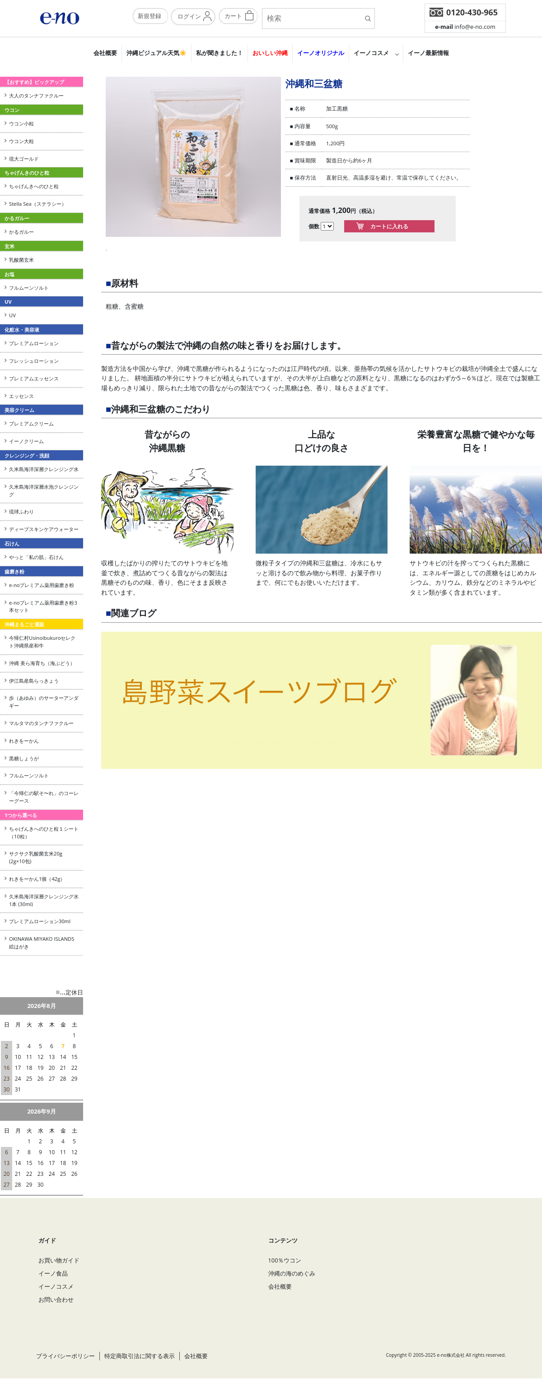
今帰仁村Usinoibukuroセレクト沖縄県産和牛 (42, 641)
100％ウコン (285, 1260)
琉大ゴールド (24, 158)
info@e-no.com (465, 27)
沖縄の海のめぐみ (291, 1273)
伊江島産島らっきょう (34, 680)
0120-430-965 (472, 12)
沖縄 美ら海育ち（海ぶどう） (42, 663)
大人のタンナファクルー (36, 95)
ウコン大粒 (21, 141)
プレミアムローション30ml (39, 921)
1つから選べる (21, 815)
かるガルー (21, 231)
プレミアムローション (34, 343)
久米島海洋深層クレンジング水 (44, 469)
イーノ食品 (53, 1273)
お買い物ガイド (58, 1260)
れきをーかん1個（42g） (37, 878)
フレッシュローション (34, 360)
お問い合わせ (56, 1299)
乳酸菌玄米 (21, 259)
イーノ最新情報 (428, 53)
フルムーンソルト (29, 287)
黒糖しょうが (24, 758)
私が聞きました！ (219, 53)
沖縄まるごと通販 (24, 624)
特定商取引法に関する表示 (139, 1356)
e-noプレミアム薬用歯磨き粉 (41, 585)
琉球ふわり (21, 511)
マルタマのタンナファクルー (41, 723)
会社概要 (105, 53)
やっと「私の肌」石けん (36, 557)
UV (12, 315)
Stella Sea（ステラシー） (40, 203)
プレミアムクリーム (31, 423)
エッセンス (21, 396)
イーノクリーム (26, 441)
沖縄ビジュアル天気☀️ (156, 53)
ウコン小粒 (21, 123)
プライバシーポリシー (65, 1356)
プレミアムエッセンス (34, 378)
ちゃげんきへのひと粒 (34, 186)
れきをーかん (24, 740)
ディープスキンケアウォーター (44, 529)
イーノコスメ (371, 53)
